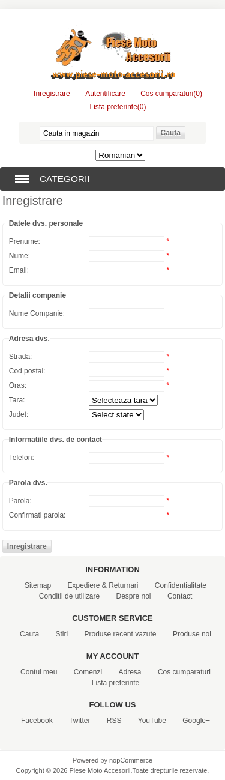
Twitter (79, 720)
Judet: (19, 414)
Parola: (20, 501)
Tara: (17, 400)
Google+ (196, 720)
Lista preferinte (115, 683)
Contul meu (38, 672)
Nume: (19, 256)
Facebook (37, 720)
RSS (114, 720)
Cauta (29, 634)
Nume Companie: (37, 313)
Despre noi (133, 596)
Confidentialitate (180, 585)
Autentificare (105, 93)
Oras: (17, 385)
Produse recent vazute (120, 634)
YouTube (152, 720)
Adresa (130, 672)
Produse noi (192, 634)
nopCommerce (130, 760)
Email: (19, 270)
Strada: (20, 356)
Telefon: (21, 457)
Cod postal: (27, 371)
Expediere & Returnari (102, 585)
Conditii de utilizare (69, 596)
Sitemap (38, 585)
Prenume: (24, 241)
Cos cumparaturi (184, 672)
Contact (179, 596)
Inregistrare (52, 93)
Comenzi (88, 672)
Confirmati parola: (37, 515)
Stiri (61, 634)
